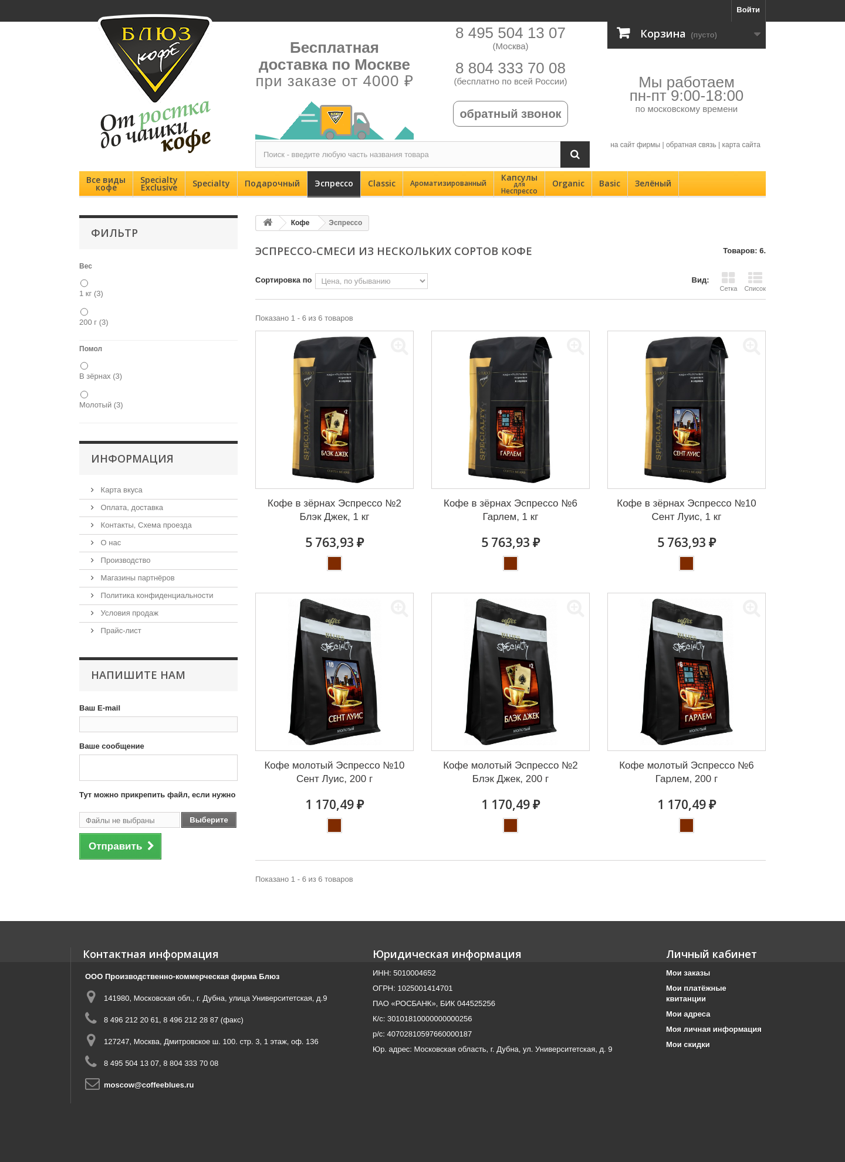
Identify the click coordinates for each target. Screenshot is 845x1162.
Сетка (728, 281)
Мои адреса (688, 1014)
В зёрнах (100, 376)
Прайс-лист (120, 630)
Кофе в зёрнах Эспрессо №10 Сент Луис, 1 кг (686, 510)
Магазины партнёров (137, 577)
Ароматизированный (448, 183)
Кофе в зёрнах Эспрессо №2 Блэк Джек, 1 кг (334, 510)
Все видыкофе (106, 183)
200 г (94, 322)
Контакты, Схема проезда (145, 525)
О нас (110, 542)
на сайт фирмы (635, 145)
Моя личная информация (714, 1029)
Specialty (211, 183)
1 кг (91, 293)
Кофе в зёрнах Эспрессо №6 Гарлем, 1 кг (510, 510)
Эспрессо (334, 183)
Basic (609, 183)
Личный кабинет (711, 954)
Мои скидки (688, 1044)
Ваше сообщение (111, 746)
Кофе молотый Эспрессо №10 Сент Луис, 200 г (334, 772)
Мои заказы (688, 973)
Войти (748, 9)
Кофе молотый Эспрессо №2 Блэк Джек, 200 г (510, 772)
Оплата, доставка (131, 507)
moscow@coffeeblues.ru (149, 1085)
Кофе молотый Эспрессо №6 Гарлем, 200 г (686, 772)
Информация (132, 458)
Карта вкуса (121, 489)
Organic (568, 183)
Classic (382, 183)
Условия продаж (128, 613)
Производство (124, 560)
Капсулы (519, 183)
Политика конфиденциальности (156, 595)
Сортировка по (283, 280)
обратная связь (691, 145)
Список (755, 281)
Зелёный (653, 183)
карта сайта (741, 145)
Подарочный (272, 183)
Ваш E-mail (99, 708)
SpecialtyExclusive (159, 183)
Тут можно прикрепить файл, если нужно (157, 794)
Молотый (101, 404)
